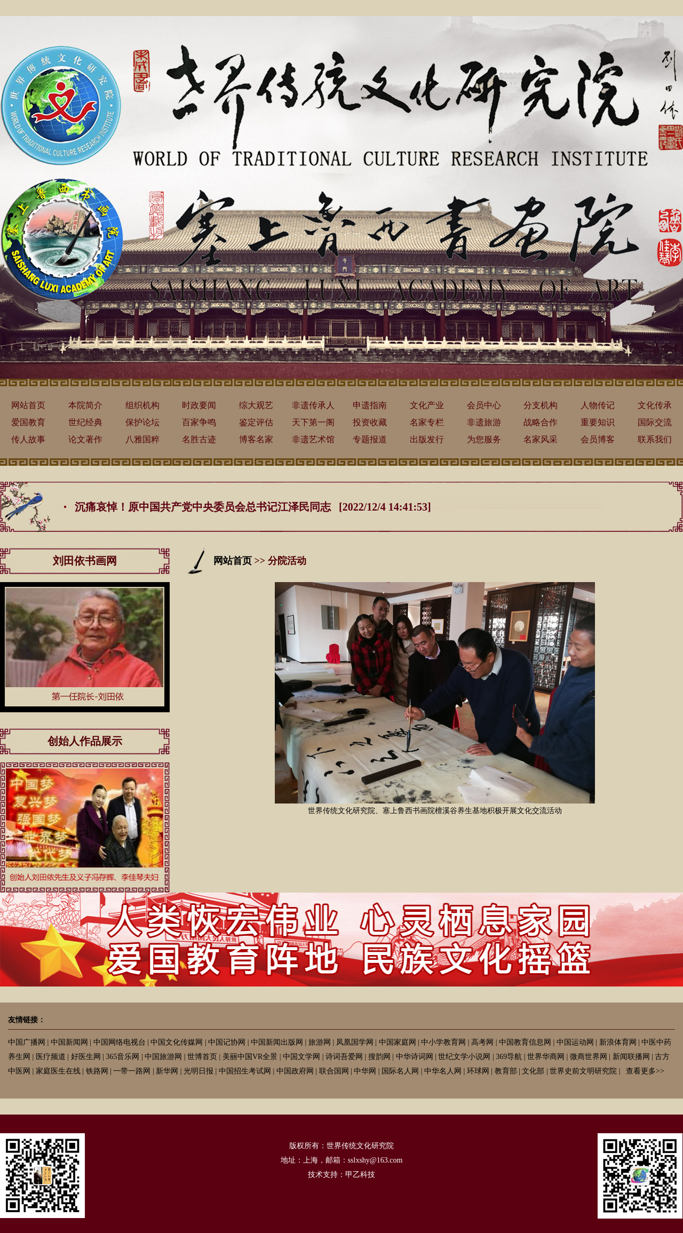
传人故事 (28, 439)
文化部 (533, 1071)
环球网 (478, 1071)
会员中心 (484, 405)
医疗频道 (51, 1057)
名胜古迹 (199, 439)
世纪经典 (85, 422)
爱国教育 (28, 422)
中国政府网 (295, 1071)
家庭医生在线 (58, 1071)
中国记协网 (226, 1042)
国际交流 (655, 422)
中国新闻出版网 (277, 1042)
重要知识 (598, 422)
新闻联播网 (631, 1057)
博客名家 (256, 439)
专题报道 (370, 439)
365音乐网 (122, 1057)
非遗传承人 (313, 405)
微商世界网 (588, 1057)
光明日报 (198, 1071)
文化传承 (655, 405)
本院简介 (85, 405)
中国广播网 (26, 1042)
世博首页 (202, 1057)
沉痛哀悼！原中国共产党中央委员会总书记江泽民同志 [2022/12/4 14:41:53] (253, 507)
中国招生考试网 (245, 1071)
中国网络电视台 (119, 1042)
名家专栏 (427, 422)
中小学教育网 (443, 1042)
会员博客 (598, 439)
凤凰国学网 (355, 1042)
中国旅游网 (163, 1057)
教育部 (506, 1071)
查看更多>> (645, 1071)
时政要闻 (199, 405)
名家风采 (540, 439)
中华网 (365, 1071)
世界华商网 (546, 1057)
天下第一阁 (313, 422)
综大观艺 (256, 405)
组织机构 (142, 405)
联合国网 (334, 1071)
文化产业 (427, 405)
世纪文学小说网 (464, 1057)
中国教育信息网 (525, 1042)
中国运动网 (575, 1042)
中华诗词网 (414, 1057)
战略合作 (540, 422)
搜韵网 (379, 1057)
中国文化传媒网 (176, 1042)
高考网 (482, 1042)
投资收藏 (370, 422)
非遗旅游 (484, 422)
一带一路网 (131, 1071)
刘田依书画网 (85, 561)
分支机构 (540, 405)
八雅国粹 (142, 439)
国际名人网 (400, 1071)
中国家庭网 (397, 1042)
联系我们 (655, 439)
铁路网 (97, 1071)
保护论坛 (142, 422)
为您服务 (484, 439)
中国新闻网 (69, 1042)
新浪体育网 (618, 1042)
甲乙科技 (360, 1175)
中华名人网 (443, 1071)
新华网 (167, 1071)
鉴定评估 (256, 422)
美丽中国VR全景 (250, 1057)
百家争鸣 (199, 422)
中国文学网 (301, 1057)
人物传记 (598, 405)
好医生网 (86, 1057)
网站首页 (28, 405)
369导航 (509, 1057)
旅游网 (319, 1042)
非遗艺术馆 (313, 439)
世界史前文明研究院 (583, 1071)
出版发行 (427, 439)
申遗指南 (370, 405)
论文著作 (85, 439)
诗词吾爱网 (344, 1057)
